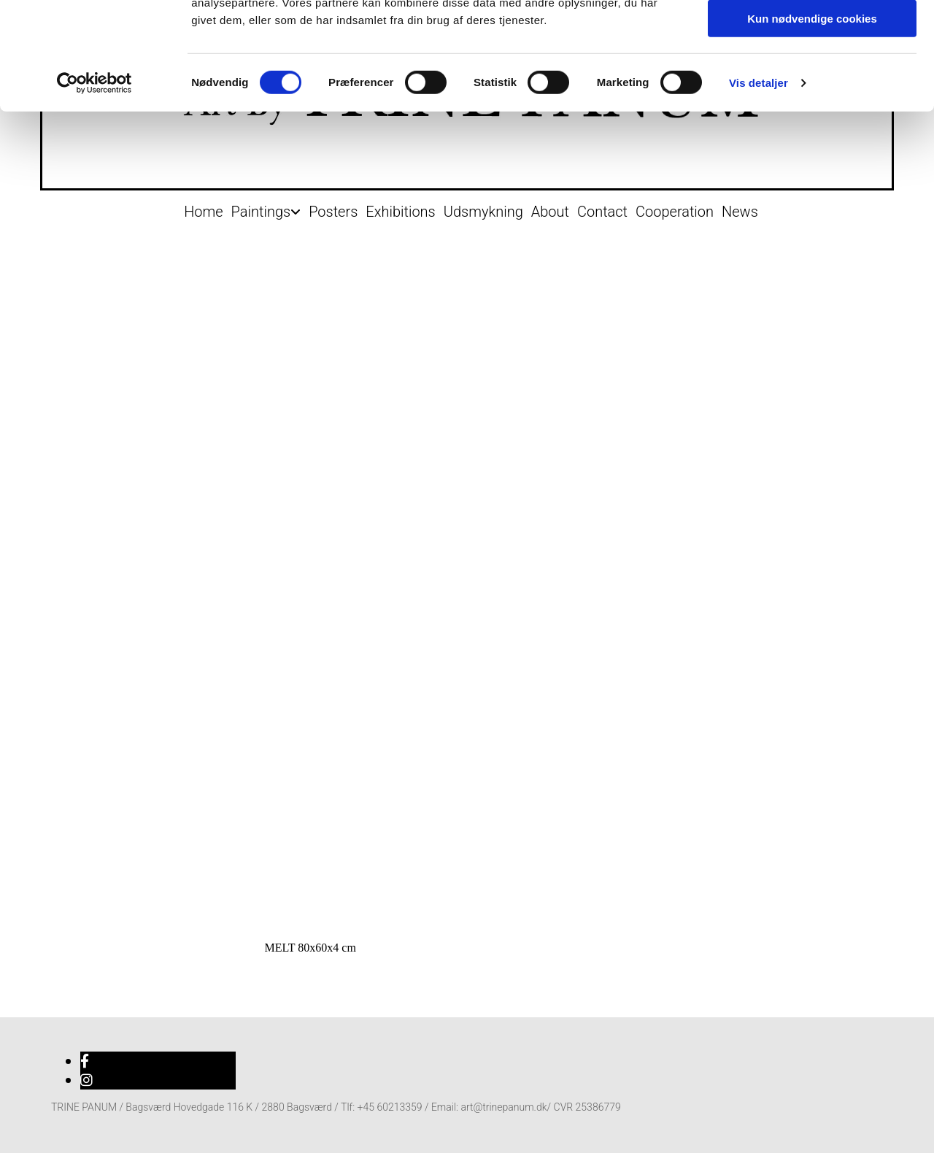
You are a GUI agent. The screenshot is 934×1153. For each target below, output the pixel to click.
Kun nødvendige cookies (812, 121)
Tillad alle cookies (812, 36)
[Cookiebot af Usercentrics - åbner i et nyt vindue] (94, 186)
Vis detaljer (758, 186)
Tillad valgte (812, 79)
